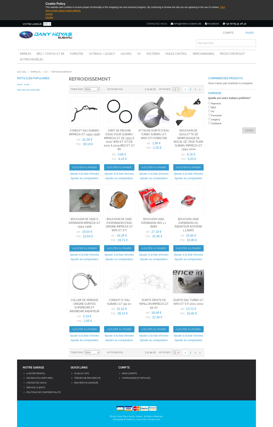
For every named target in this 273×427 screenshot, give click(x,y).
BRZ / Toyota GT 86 (50, 53)
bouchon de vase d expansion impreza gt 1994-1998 (84, 223)
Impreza (25, 53)
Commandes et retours (136, 378)
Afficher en (115, 89)
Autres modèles (31, 59)
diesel (19, 84)
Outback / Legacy (102, 53)
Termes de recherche (87, 378)
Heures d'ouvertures (39, 378)
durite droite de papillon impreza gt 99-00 (154, 304)
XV (139, 53)
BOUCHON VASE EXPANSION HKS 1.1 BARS (153, 223)
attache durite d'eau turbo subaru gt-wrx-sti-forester (153, 134)
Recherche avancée (86, 382)
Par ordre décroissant (103, 89)
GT (46, 72)
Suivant (200, 89)
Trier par (77, 89)
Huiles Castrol (176, 53)
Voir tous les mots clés (28, 90)
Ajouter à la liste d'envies (84, 173)
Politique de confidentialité (43, 392)
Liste (133, 89)
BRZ (213, 107)
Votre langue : (33, 24)
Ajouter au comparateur (84, 178)
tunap (26, 84)
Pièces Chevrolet (232, 53)
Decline (49, 17)
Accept (49, 14)
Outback (216, 123)
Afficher (164, 89)
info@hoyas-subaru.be (186, 23)
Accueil (22, 72)
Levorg (126, 53)
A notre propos (35, 373)
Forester (76, 53)
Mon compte (129, 373)
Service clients (35, 387)
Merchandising (203, 53)
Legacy (215, 119)
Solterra (153, 53)
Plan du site (81, 373)
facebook (212, 23)
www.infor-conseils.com (148, 419)
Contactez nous (36, 382)
